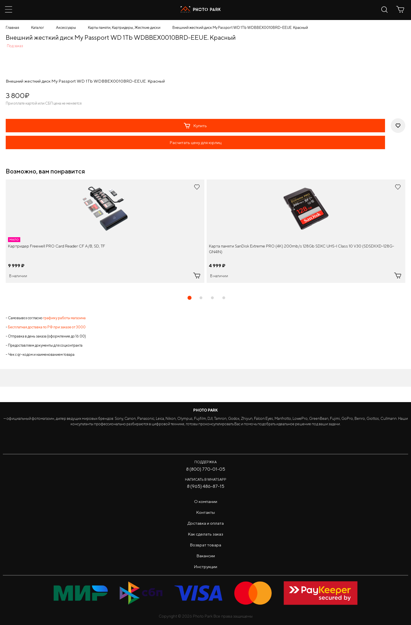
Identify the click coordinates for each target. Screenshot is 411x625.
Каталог (37, 27)
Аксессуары (66, 27)
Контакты (205, 512)
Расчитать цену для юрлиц (195, 142)
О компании (205, 501)
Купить (195, 126)
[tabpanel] (105, 231)
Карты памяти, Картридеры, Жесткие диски (124, 27)
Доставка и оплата (206, 523)
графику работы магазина (64, 318)
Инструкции (205, 566)
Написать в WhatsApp (205, 479)
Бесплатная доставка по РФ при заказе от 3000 (47, 327)
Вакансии (205, 555)
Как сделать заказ (205, 534)
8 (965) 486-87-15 (205, 486)
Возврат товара (205, 544)
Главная (12, 27)
